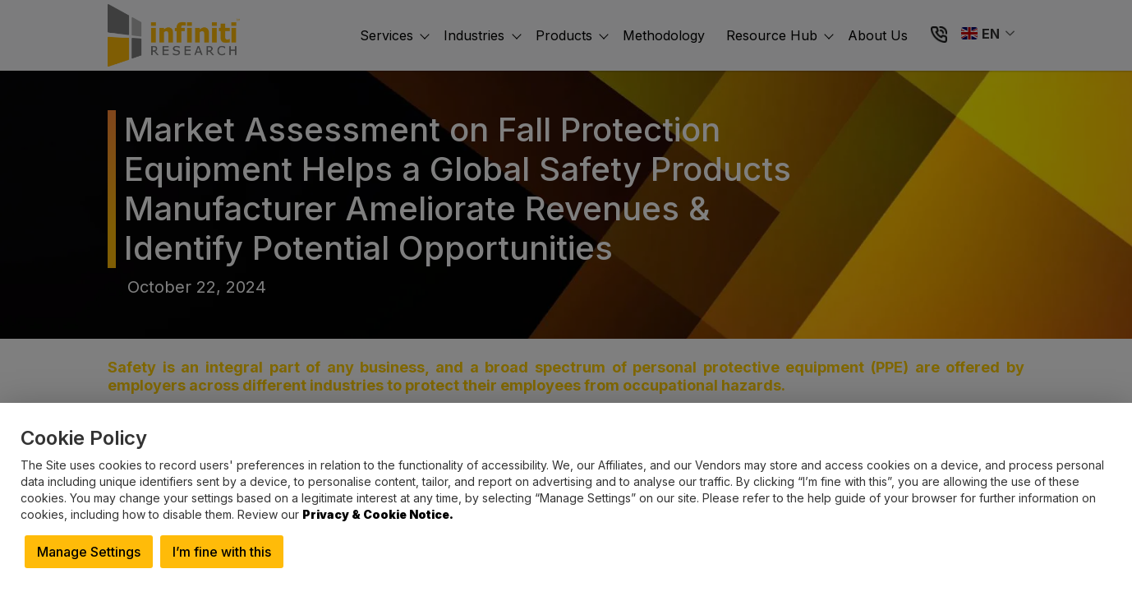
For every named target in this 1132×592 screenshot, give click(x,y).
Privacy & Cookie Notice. (377, 514)
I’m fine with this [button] (222, 551)
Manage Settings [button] (88, 551)
